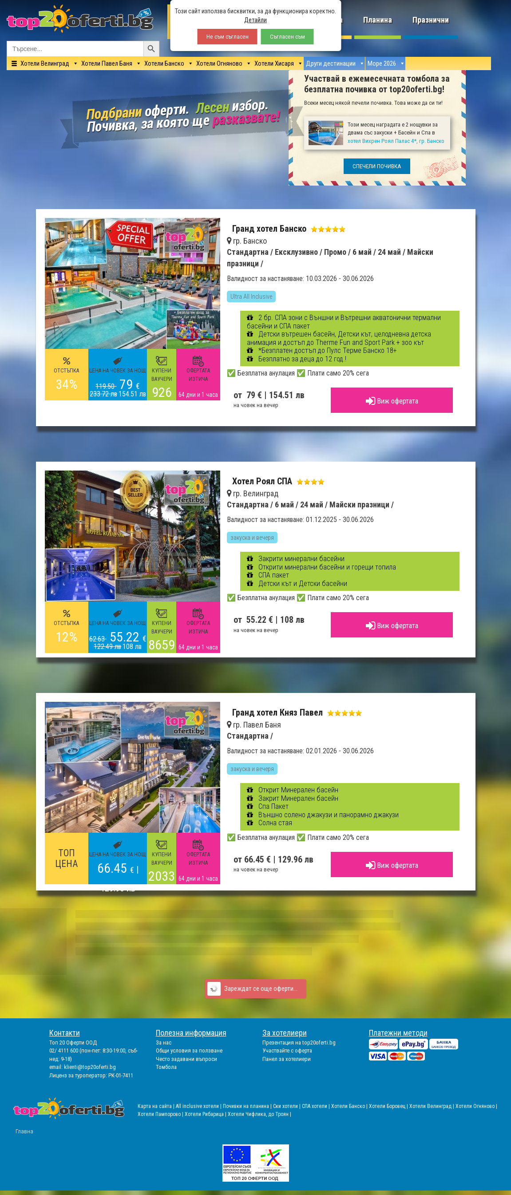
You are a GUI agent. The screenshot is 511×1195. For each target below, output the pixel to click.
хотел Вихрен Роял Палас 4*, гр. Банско (396, 141)
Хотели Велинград (44, 63)
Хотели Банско (164, 63)
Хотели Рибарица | (206, 1114)
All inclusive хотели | (199, 1106)
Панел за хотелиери (286, 1059)
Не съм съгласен (227, 36)
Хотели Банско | (350, 1106)
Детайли (255, 20)
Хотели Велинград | (431, 1106)
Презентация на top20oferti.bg (299, 1042)
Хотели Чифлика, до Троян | (259, 1114)
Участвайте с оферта (287, 1050)
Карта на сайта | (157, 1106)
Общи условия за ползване (189, 1050)
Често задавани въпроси (186, 1059)
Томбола (166, 1067)
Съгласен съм (287, 36)
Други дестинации (331, 63)
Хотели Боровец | (389, 1106)
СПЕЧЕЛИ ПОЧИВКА (377, 166)
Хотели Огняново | (476, 1106)
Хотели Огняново (219, 63)
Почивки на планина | (248, 1106)
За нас (163, 1042)
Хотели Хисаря (274, 63)
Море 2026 (382, 63)
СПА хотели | (316, 1106)
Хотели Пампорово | (161, 1114)
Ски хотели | (287, 1106)
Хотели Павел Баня (106, 63)
